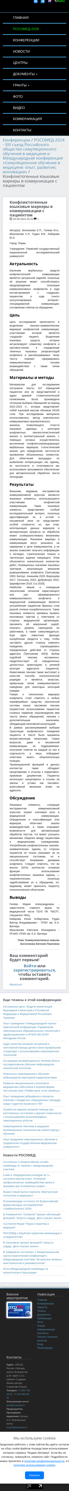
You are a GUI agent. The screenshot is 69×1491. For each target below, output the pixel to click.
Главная (21, 18)
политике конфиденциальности (44, 1461)
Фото (18, 96)
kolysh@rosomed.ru (16, 1427)
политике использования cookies (34, 1465)
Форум (41, 1325)
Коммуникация (27, 119)
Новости (21, 51)
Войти (30, 965)
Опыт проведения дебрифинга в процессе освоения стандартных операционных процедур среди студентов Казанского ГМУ (32, 1100)
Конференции (26, 40)
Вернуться (16, 984)
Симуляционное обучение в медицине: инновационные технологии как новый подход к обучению (31, 1130)
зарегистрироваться (34, 970)
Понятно (34, 1475)
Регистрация (44, 1347)
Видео (19, 108)
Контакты (22, 130)
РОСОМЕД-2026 (26, 29)
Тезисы (41, 1310)
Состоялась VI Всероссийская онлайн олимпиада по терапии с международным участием (28, 1165)
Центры (20, 63)
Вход (40, 1344)
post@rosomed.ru (15, 1405)
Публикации (44, 1318)
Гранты (21, 85)
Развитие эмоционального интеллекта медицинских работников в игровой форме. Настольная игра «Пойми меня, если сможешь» (31, 1087)
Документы (25, 74)
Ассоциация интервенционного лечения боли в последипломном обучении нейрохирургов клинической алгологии (31, 1064)
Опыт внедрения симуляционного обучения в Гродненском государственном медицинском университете (30, 1143)
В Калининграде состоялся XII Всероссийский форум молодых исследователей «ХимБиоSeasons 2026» (30, 1205)
